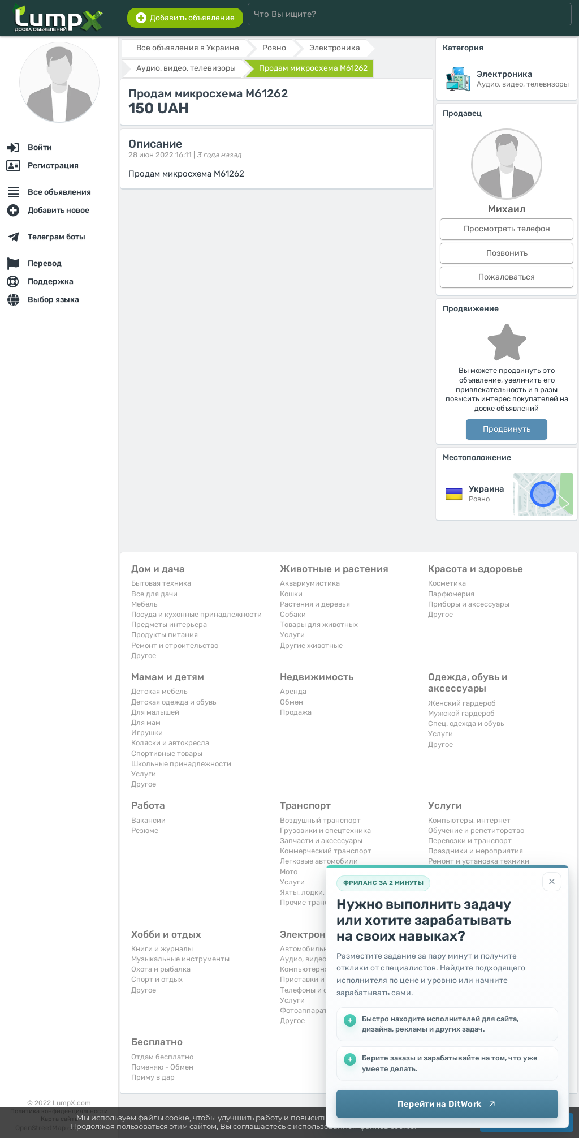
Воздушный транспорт (320, 820)
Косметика (447, 583)
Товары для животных (319, 624)
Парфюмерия (451, 594)
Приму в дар (153, 1077)
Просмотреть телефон (507, 229)
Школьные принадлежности (181, 763)
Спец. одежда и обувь (466, 723)
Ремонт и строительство (174, 645)
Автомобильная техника (323, 948)
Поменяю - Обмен (162, 1067)
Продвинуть (506, 429)
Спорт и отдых (157, 979)
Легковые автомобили (319, 861)
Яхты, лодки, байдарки (320, 892)
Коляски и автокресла (170, 742)
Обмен (291, 702)
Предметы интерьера (169, 624)
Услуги (292, 634)
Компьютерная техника (321, 969)
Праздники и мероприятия (475, 851)
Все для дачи (154, 594)
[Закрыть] (551, 881)
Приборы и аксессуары (468, 604)
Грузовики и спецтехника (325, 830)
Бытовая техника (161, 583)
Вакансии (148, 820)
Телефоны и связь (311, 990)
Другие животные (311, 645)
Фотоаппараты (306, 1010)
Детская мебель (159, 691)
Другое (143, 655)
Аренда (293, 691)
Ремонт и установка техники (478, 861)
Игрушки (147, 732)
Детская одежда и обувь (174, 702)
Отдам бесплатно (162, 1057)
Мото (288, 872)
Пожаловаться (506, 277)
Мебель (144, 604)
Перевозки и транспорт (470, 840)
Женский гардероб (462, 703)
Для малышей (155, 712)
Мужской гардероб (461, 713)
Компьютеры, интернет (469, 820)
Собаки (293, 614)
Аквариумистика (310, 583)
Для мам (146, 722)
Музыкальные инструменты (180, 959)
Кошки (291, 594)
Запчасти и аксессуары (321, 840)
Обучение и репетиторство (476, 830)
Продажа (296, 712)
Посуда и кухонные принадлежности (196, 614)
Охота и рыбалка (161, 969)
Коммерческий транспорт (325, 851)
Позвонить (507, 253)
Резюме (144, 830)
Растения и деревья (315, 604)
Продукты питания (164, 634)
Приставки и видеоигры (322, 979)
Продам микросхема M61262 (313, 68)
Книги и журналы (162, 948)
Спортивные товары (166, 753)
